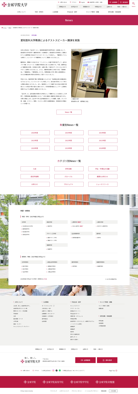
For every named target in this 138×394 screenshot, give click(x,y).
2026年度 (34, 133)
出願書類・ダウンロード (48, 313)
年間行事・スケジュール (76, 316)
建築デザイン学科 (52, 237)
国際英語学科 (26, 229)
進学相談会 (45, 319)
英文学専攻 (25, 269)
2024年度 (102, 133)
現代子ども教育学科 (102, 226)
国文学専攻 (25, 266)
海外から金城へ (74, 339)
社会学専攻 (25, 272)
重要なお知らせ (102, 176)
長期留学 (72, 326)
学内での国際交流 (74, 334)
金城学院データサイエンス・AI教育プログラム (82, 321)
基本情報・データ (18, 319)
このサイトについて (64, 391)
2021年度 (102, 140)
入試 (34, 169)
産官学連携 (35, 176)
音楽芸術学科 (26, 234)
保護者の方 (86, 7)
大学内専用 (113, 391)
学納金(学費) (73, 319)
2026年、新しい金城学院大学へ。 (22, 306)
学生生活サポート (74, 313)
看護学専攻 (100, 266)
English (82, 2)
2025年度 (68, 133)
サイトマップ (54, 391)
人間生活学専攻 (52, 272)
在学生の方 (74, 7)
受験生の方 (62, 7)
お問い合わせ (62, 2)
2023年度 (34, 140)
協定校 (72, 331)
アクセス (73, 2)
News (10, 27)
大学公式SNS (46, 370)
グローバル (68, 176)
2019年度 (68, 148)
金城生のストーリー (75, 311)
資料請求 (124, 2)
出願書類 (113, 2)
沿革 (14, 316)
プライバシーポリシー (77, 391)
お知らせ (34, 184)
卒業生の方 (98, 7)
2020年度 (34, 148)
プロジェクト (68, 184)
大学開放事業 (102, 326)
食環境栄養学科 (76, 237)
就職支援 (101, 308)
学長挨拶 (15, 313)
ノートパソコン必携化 (76, 324)
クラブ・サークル (74, 308)
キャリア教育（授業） (104, 306)
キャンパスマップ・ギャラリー (21, 326)
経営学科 (50, 226)
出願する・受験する (47, 311)
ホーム (4, 27)
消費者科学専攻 (52, 266)
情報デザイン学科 (52, 240)
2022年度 (68, 140)
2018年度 (102, 148)
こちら (45, 279)
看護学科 (50, 249)
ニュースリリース (102, 184)
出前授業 (44, 321)
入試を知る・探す (46, 308)
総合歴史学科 (26, 232)
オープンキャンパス (47, 306)
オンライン (78, 370)
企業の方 (109, 7)
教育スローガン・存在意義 (20, 311)
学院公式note (67, 370)
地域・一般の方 (122, 7)
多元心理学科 (77, 226)
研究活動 (68, 169)
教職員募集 (103, 391)
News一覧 (68, 112)
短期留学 (72, 329)
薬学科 (99, 237)
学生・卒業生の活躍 (102, 169)
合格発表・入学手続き (47, 316)
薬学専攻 (74, 266)
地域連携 (101, 323)
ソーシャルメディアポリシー (91, 391)
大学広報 (15, 321)
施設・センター (17, 324)
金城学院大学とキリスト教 (20, 308)
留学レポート (73, 337)
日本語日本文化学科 (28, 226)
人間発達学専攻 (52, 269)
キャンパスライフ (74, 306)
